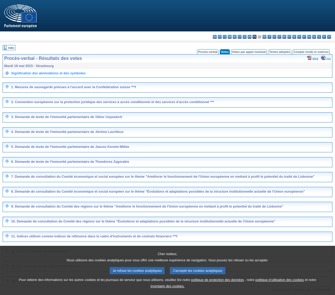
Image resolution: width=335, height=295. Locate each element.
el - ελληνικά (245, 37)
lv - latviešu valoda (274, 37)
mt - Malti (289, 37)
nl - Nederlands (294, 37)
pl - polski (299, 37)
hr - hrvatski (264, 37)
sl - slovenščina (319, 37)
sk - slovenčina (314, 37)
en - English (250, 37)
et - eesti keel (240, 37)
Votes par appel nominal (249, 51)
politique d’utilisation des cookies (279, 286)
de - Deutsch (235, 37)
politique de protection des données (217, 286)
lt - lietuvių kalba (279, 37)
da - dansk (230, 37)
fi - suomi (324, 37)
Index (11, 47)
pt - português (304, 37)
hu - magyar (284, 37)
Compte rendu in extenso (311, 51)
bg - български (215, 37)
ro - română (309, 37)
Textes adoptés (279, 51)
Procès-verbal (207, 51)
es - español (220, 37)
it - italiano (269, 37)
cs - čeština (225, 37)
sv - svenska (329, 37)
